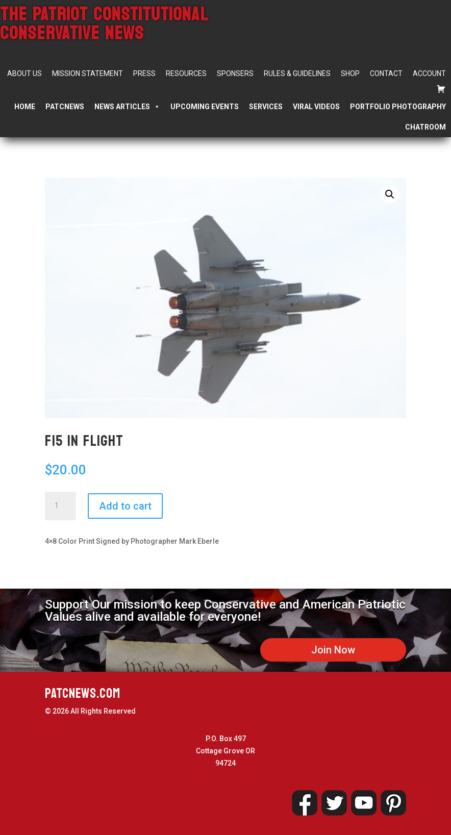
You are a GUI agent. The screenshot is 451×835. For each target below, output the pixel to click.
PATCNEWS (64, 107)
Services (266, 107)
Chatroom (425, 127)
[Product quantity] (60, 506)
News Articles (127, 107)
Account (429, 73)
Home (24, 107)
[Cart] (441, 88)
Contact (386, 73)
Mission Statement (87, 73)
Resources (186, 73)
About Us (24, 73)
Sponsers (235, 73)
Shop (350, 73)
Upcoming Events (204, 107)
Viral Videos (316, 107)
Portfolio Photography (398, 107)
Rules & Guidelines (297, 73)
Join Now (333, 650)
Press (144, 73)
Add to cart (125, 506)
